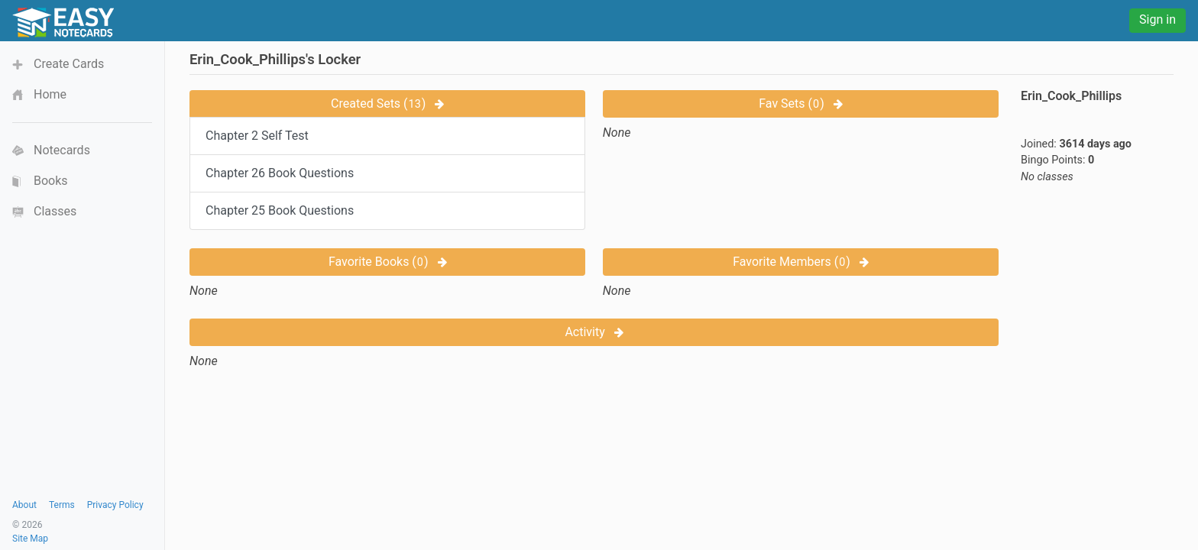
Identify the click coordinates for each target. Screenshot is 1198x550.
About (24, 505)
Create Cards (69, 64)
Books (51, 180)
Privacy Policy (115, 505)
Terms (62, 505)
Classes (55, 211)
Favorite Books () (388, 261)
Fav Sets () (800, 103)
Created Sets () (387, 103)
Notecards (62, 150)
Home (50, 94)
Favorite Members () (801, 261)
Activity (594, 332)
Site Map (30, 538)
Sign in (1157, 19)
